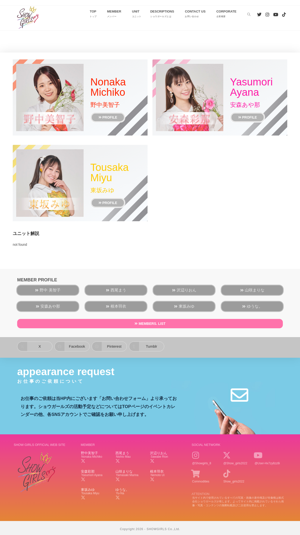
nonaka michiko (91, 456)
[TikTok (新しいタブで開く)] (284, 14)
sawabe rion (159, 456)
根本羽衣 (157, 471)
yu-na (120, 493)
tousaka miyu (90, 493)
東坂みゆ (88, 490)
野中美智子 (89, 453)
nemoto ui (157, 475)
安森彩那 (88, 471)
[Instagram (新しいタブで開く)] (267, 14)
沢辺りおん (158, 453)
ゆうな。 (122, 490)
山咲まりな (124, 471)
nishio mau (123, 456)
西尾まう (122, 453)
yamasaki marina (127, 475)
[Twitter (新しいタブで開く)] (259, 14)
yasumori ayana (91, 475)
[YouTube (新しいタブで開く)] (275, 14)
